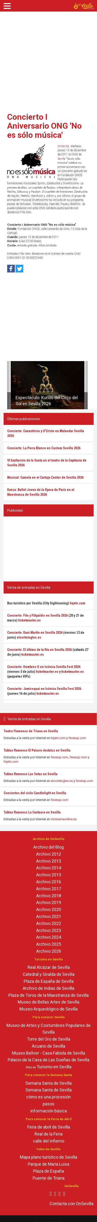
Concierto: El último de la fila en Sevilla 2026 (39, 650)
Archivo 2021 (48, 916)
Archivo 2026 (48, 951)
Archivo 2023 (48, 930)
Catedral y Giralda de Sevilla (48, 974)
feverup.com (77, 738)
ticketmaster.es (29, 620)
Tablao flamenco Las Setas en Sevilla (30, 774)
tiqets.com (58, 738)
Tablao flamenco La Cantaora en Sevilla (32, 812)
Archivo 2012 (48, 854)
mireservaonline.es (64, 819)
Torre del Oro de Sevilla (48, 1039)
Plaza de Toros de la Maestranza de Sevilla (48, 995)
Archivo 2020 (48, 909)
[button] (9, 385)
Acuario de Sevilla (48, 1046)
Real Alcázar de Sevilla (49, 967)
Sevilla (61, 158)
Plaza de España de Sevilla (49, 981)
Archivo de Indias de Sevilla (48, 988)
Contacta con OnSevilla (71, 1203)
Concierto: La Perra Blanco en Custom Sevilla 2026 (43, 448)
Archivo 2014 (48, 867)
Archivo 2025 (48, 944)
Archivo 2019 (48, 902)
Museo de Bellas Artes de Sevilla (48, 1001)
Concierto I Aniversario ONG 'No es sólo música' (44, 126)
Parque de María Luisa (48, 1164)
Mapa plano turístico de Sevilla (48, 1157)
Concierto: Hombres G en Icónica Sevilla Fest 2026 (43, 667)
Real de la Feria (48, 1133)
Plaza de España (48, 1171)
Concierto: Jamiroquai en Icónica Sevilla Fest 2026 (44, 689)
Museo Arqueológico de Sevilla (48, 1008)
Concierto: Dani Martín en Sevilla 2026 (35, 632)
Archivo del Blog (48, 847)
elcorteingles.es (62, 781)
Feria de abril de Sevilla (48, 1127)
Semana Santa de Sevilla (48, 1083)
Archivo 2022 (48, 923)
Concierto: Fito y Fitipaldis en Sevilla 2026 (37, 615)
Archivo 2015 (48, 874)
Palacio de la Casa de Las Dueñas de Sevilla (48, 1059)
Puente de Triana (48, 1178)
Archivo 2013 (48, 861)
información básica (48, 1110)
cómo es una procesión (48, 1096)
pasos (48, 1103)
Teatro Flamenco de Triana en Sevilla (31, 731)
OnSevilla (63, 146)
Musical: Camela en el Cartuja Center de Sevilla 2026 (45, 477)
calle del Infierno (48, 1140)
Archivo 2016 (48, 881)
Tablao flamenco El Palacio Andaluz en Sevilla (37, 750)
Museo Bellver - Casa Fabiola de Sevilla (48, 1053)
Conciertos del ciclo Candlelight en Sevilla (35, 793)
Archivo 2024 (48, 937)
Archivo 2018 (48, 895)
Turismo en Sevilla (54, 1066)
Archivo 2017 (48, 888)
